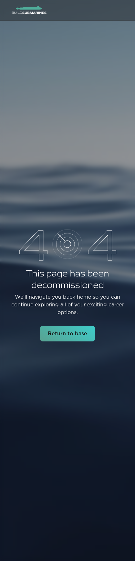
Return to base (67, 333)
